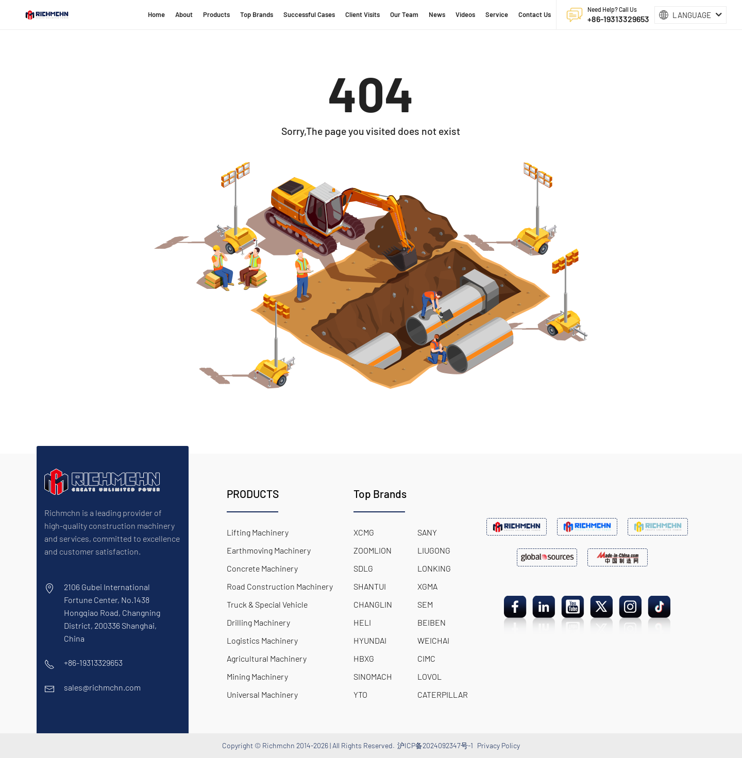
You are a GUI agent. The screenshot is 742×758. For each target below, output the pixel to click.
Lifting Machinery (258, 532)
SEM (425, 604)
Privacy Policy (498, 745)
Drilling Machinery (258, 622)
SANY (427, 532)
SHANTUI (369, 586)
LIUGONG (433, 550)
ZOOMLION (372, 550)
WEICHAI (433, 640)
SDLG (363, 568)
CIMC (426, 658)
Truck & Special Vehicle (267, 604)
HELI (362, 622)
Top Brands (380, 493)
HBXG (363, 658)
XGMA (427, 586)
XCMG (363, 532)
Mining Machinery (257, 676)
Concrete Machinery (262, 568)
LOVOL (429, 676)
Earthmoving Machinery (269, 550)
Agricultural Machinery (267, 658)
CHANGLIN (372, 604)
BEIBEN (431, 622)
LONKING (434, 568)
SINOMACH (372, 676)
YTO (360, 694)
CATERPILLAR (442, 694)
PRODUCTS (253, 493)
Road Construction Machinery (280, 586)
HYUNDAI (369, 640)
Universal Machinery (262, 694)
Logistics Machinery (262, 640)
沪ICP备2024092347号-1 (435, 745)
